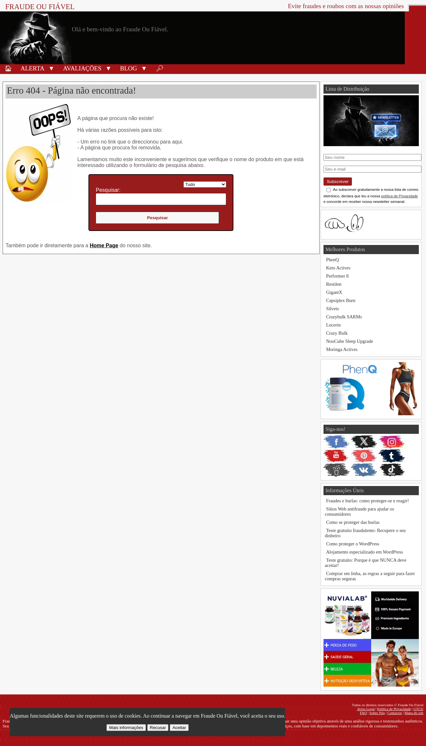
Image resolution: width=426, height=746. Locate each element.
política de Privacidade (399, 196)
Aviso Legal (366, 709)
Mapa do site (413, 713)
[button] (51, 68)
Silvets (332, 308)
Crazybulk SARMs (344, 316)
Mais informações (126, 727)
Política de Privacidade (394, 709)
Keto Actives (338, 267)
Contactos (394, 713)
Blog (128, 68)
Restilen (333, 284)
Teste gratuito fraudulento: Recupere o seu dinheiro (365, 533)
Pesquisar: (108, 190)
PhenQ (332, 259)
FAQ (363, 713)
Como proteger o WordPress (352, 543)
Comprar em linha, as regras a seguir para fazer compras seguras (370, 576)
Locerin (333, 324)
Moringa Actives (341, 349)
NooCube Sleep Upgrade (349, 341)
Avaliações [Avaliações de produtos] (82, 68)
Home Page (104, 245)
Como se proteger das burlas (353, 522)
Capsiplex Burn (340, 300)
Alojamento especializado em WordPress (364, 552)
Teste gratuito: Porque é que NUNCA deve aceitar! (365, 562)
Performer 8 (337, 276)
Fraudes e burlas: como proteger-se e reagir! (367, 500)
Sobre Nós (377, 713)
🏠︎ (8, 68)
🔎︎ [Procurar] (160, 68)
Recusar (158, 727)
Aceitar (179, 727)
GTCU (418, 709)
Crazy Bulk (337, 333)
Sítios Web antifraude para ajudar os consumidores (359, 511)
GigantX (334, 292)
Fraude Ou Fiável (40, 7)
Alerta (32, 68)
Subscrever (338, 181)
